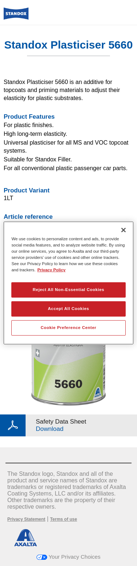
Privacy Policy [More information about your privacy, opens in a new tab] (51, 270)
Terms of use (63, 519)
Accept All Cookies (68, 308)
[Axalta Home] (16, 16)
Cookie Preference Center (68, 327)
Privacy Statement (26, 519)
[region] (68, 283)
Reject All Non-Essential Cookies (68, 289)
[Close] (123, 230)
